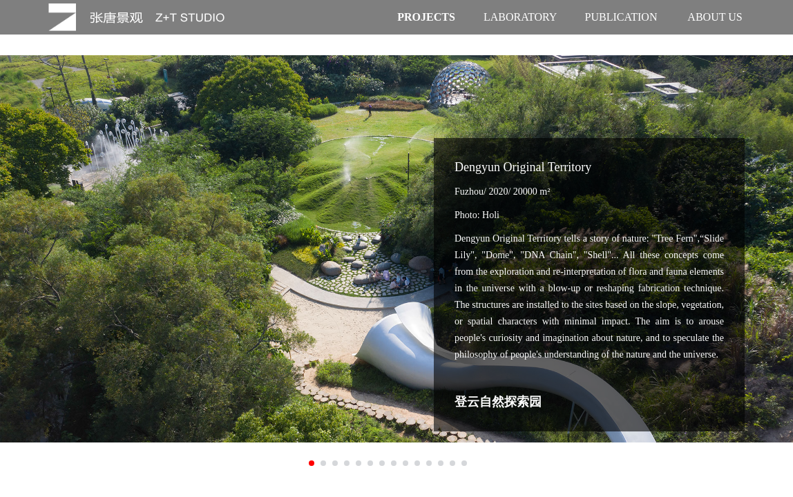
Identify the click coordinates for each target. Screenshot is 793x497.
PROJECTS (426, 17)
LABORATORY (520, 17)
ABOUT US (714, 17)
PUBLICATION (621, 17)
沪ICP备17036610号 (506, 483)
